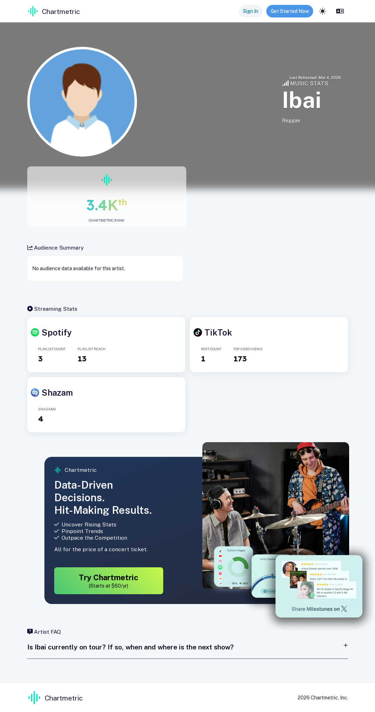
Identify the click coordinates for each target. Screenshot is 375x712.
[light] (322, 11)
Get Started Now (290, 11)
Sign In (250, 11)
